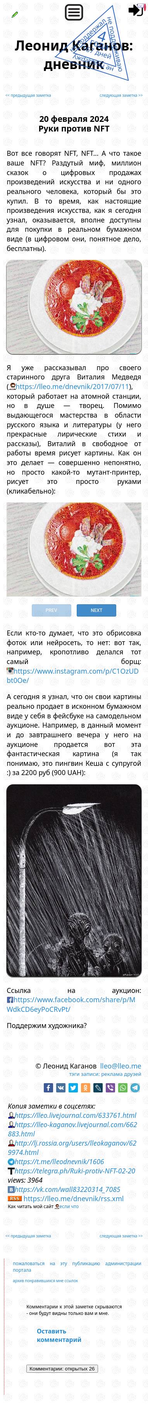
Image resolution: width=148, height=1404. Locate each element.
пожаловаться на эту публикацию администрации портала (77, 1266)
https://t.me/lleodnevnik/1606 (59, 1161)
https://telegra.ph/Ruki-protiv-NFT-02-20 (75, 1170)
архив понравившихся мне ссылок (45, 1280)
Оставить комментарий (59, 1335)
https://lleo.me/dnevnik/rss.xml (74, 1198)
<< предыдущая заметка (28, 95)
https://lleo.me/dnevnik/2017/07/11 (72, 386)
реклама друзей (121, 1073)
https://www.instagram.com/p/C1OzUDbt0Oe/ (73, 675)
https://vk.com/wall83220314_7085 (67, 1189)
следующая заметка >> (121, 95)
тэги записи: (84, 1073)
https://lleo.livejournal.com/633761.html (75, 1115)
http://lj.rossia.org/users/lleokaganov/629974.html (72, 1147)
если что (69, 1206)
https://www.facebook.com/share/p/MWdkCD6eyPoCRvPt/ (71, 1004)
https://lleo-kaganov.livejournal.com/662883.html (72, 1129)
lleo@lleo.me (120, 1065)
